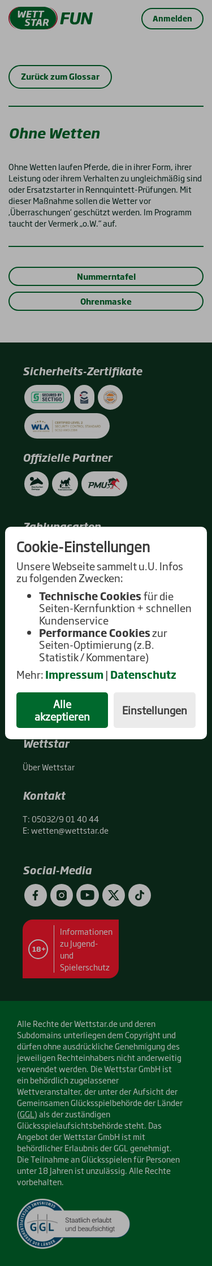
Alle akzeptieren (62, 709)
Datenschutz (143, 674)
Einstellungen (154, 710)
